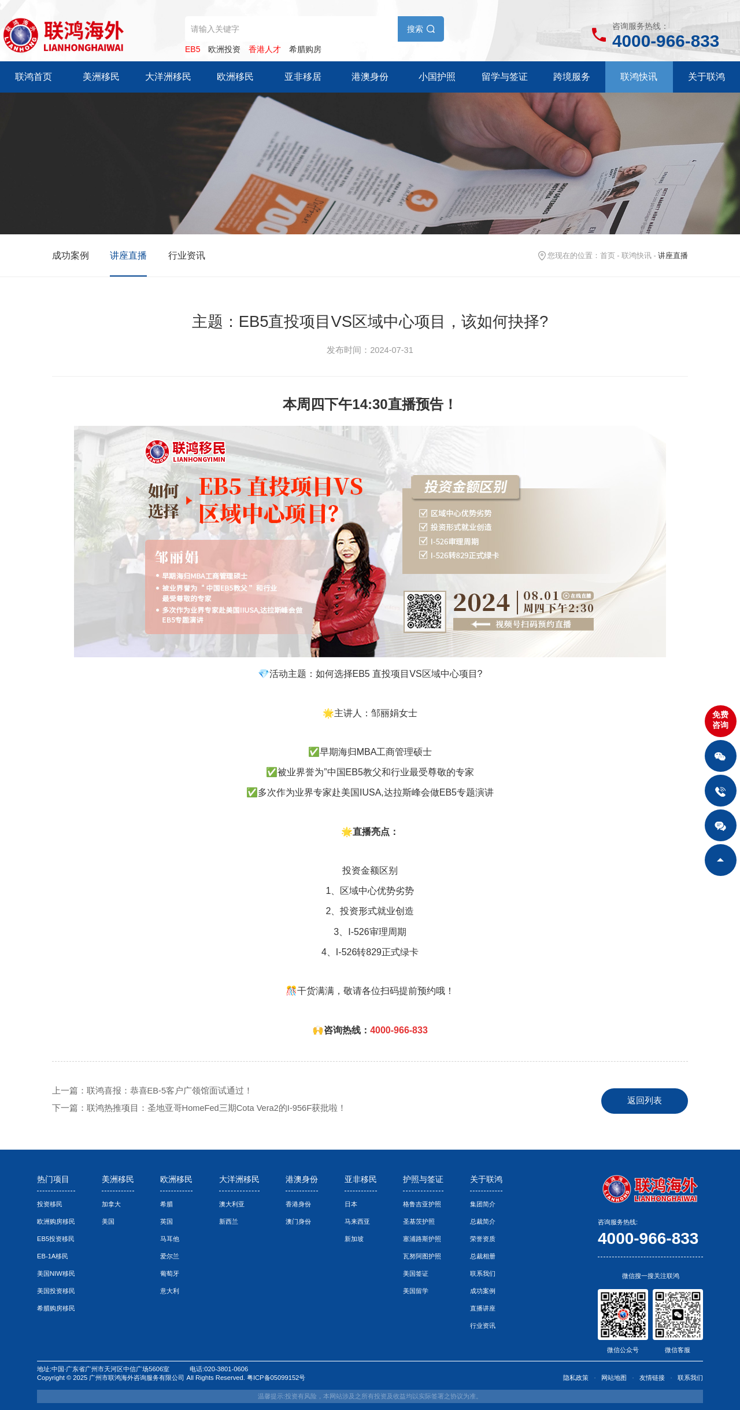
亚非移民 (361, 1179)
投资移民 (49, 1204)
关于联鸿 (706, 77)
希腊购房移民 (56, 1308)
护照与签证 (423, 1179)
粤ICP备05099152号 (276, 1377)
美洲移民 (101, 77)
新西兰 (228, 1221)
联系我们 (482, 1273)
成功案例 (70, 255)
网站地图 (614, 1377)
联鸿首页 (33, 77)
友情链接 (652, 1377)
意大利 (169, 1290)
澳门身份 (298, 1221)
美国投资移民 (56, 1290)
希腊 (166, 1204)
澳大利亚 (232, 1204)
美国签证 (415, 1273)
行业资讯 (186, 255)
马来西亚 (357, 1221)
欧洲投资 (224, 49)
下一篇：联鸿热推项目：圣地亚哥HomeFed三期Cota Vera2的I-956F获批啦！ (199, 1108)
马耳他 (169, 1238)
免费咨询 (720, 720)
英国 (166, 1221)
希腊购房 (305, 49)
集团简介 (482, 1204)
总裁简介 (482, 1221)
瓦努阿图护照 (422, 1256)
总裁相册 (482, 1256)
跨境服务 (571, 77)
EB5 (192, 49)
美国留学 (415, 1290)
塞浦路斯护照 (422, 1238)
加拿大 (111, 1204)
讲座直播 (128, 255)
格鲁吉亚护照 (422, 1204)
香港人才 (265, 49)
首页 (607, 255)
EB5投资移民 (56, 1238)
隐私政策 (576, 1377)
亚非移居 (302, 77)
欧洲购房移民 (56, 1221)
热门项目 (53, 1179)
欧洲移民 (235, 77)
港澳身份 (370, 77)
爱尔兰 (169, 1256)
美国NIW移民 (56, 1273)
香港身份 (298, 1204)
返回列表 (644, 1100)
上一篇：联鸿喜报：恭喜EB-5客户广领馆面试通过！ (152, 1090)
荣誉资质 (482, 1238)
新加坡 (354, 1238)
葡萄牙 (169, 1273)
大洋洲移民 (168, 77)
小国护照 (437, 77)
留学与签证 (505, 77)
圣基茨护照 (419, 1221)
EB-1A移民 (52, 1256)
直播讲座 (482, 1308)
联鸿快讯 (638, 77)
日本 (351, 1204)
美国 (108, 1221)
